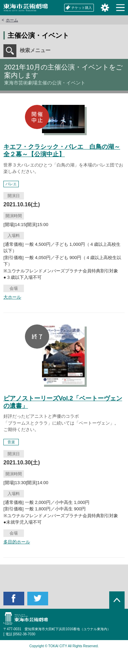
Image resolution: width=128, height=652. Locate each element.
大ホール (12, 297)
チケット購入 (79, 7)
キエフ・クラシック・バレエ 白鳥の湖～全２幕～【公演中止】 (61, 150)
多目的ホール (16, 541)
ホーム (12, 20)
